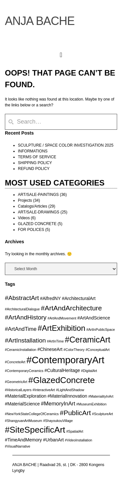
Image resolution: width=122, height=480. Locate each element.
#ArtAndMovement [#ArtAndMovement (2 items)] (61, 318)
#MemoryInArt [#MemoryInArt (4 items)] (58, 404)
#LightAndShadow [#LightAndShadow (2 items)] (70, 390)
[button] (61, 53)
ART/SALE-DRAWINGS (38, 212)
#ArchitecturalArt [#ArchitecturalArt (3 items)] (78, 298)
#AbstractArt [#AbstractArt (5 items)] (22, 297)
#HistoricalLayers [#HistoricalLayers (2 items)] (18, 390)
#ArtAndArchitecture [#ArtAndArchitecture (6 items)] (71, 308)
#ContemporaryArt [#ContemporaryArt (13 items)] (65, 359)
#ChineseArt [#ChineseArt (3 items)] (49, 349)
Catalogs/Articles (32, 206)
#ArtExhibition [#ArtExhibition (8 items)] (62, 328)
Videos (24, 218)
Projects (25, 200)
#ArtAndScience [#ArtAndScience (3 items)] (93, 317)
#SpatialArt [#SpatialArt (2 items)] (74, 431)
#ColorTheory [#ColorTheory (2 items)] (74, 350)
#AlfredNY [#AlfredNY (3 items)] (50, 298)
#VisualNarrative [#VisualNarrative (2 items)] (17, 446)
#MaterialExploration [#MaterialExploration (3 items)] (26, 396)
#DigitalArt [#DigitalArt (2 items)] (89, 371)
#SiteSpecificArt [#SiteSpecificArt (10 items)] (35, 430)
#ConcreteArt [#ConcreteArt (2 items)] (15, 362)
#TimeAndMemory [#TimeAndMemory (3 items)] (23, 439)
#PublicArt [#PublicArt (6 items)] (75, 412)
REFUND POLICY (33, 168)
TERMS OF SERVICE (37, 157)
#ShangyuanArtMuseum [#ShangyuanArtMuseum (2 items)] (23, 421)
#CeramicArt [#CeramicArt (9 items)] (87, 339)
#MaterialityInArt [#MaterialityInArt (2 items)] (101, 396)
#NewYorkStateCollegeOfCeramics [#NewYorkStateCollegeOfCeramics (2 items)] (32, 414)
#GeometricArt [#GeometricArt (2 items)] (16, 382)
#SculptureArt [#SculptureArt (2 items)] (102, 414)
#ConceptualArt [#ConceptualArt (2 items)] (97, 350)
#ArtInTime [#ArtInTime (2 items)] (55, 341)
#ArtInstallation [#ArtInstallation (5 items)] (25, 340)
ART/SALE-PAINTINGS (38, 194)
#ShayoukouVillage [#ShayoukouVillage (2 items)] (58, 421)
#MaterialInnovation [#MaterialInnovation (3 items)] (67, 396)
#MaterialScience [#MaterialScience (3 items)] (22, 403)
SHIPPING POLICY (35, 163)
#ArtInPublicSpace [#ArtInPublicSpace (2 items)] (101, 329)
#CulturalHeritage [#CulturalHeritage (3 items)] (62, 370)
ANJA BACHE (40, 21)
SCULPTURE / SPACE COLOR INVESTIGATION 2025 (66, 145)
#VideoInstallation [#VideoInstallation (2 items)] (78, 440)
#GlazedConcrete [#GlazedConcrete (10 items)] (61, 380)
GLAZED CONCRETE (37, 224)
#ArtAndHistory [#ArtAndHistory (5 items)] (26, 317)
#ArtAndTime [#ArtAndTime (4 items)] (20, 329)
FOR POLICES (31, 229)
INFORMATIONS (32, 151)
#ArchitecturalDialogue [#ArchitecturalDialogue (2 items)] (22, 309)
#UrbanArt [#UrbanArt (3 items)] (53, 439)
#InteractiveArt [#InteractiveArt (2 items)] (44, 390)
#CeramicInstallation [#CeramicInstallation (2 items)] (20, 350)
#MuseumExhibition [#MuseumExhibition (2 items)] (91, 404)
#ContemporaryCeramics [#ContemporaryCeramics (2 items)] (24, 371)
